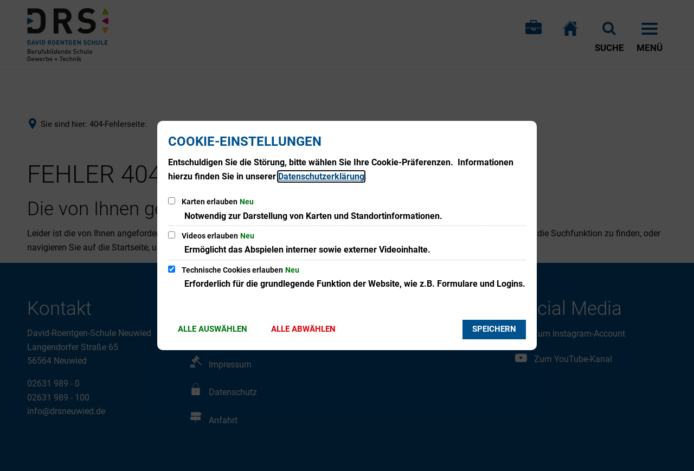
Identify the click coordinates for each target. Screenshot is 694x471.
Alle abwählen (303, 329)
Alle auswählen (212, 329)
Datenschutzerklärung (321, 176)
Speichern (494, 329)
